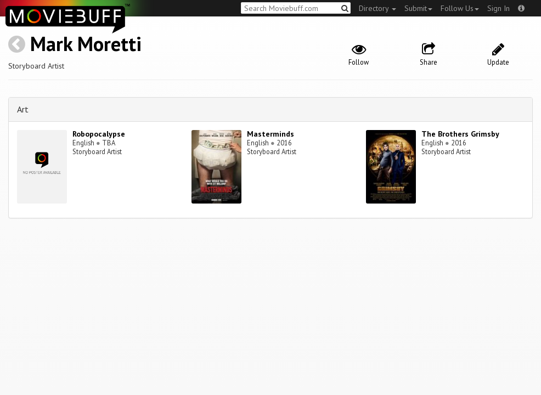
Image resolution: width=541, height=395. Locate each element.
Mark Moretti (86, 44)
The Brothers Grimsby (460, 134)
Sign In (498, 8)
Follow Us (460, 8)
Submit (418, 8)
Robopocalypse (98, 134)
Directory (377, 8)
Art (23, 109)
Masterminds (270, 134)
